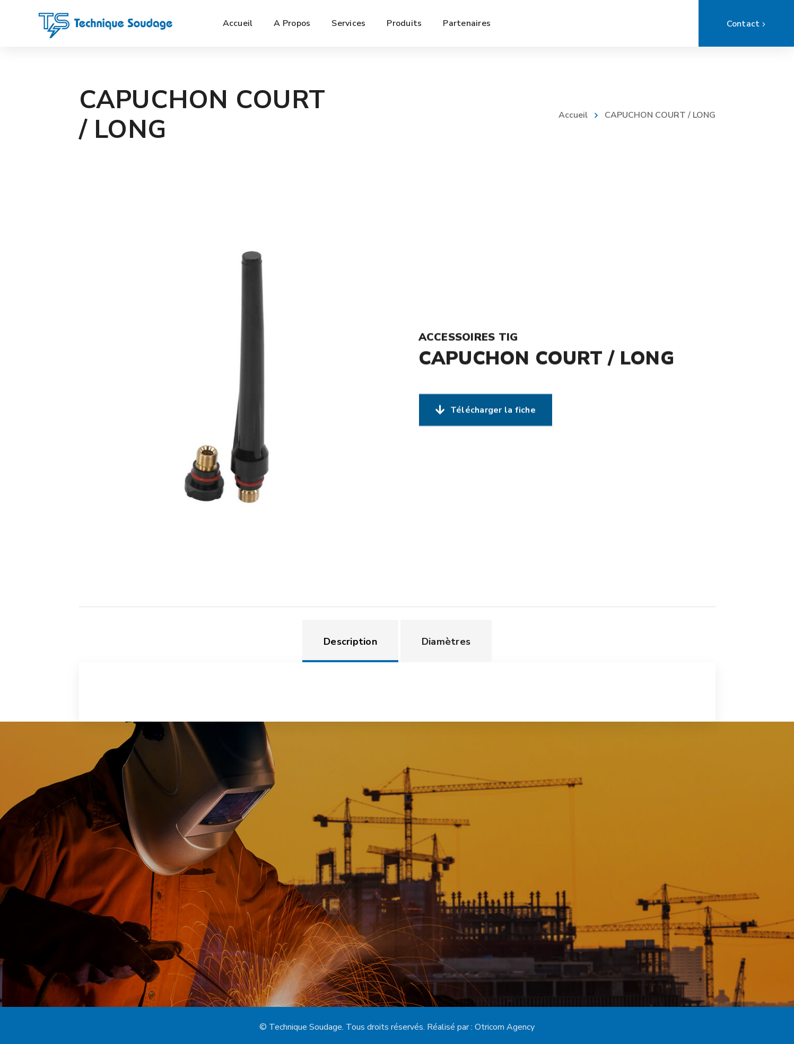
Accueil (573, 115)
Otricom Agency (505, 1027)
